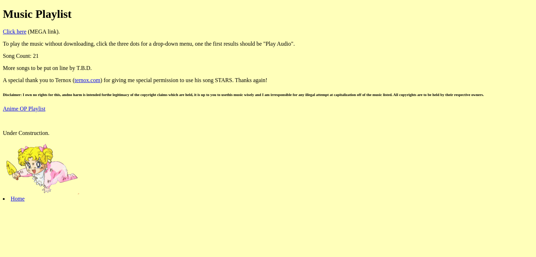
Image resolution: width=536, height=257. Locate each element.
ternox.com (87, 80)
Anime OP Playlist (24, 109)
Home (18, 199)
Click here (14, 32)
